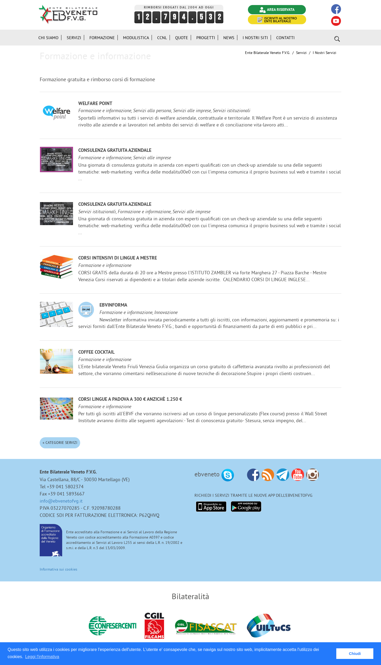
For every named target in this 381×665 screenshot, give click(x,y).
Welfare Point (95, 104)
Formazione (102, 37)
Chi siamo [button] (48, 37)
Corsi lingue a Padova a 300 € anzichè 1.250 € (130, 400)
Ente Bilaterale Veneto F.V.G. (267, 52)
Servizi (301, 52)
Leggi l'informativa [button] (42, 656)
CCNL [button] (162, 37)
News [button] (228, 37)
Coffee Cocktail (96, 352)
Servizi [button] (74, 37)
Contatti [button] (285, 37)
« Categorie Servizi (60, 442)
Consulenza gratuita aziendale (114, 151)
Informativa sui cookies (58, 569)
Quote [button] (181, 37)
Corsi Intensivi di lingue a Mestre (117, 258)
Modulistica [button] (136, 37)
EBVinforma (113, 305)
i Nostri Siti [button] (255, 37)
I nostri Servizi (324, 52)
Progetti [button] (205, 37)
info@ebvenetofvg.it (61, 501)
